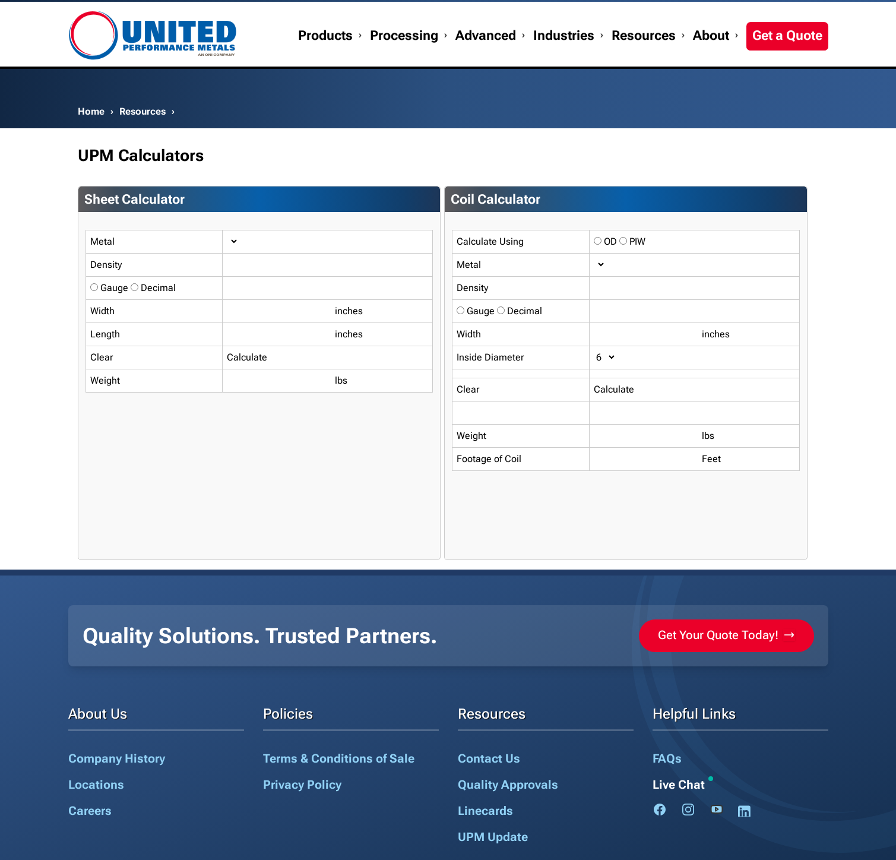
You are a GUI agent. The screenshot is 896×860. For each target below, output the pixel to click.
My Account (720, 16)
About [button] (711, 66)
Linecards (485, 811)
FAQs (667, 758)
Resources (142, 111)
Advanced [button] (485, 66)
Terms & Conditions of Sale (338, 758)
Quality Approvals (508, 784)
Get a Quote (787, 66)
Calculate (247, 357)
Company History (116, 758)
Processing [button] (404, 66)
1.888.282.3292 (790, 16)
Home (91, 111)
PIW (632, 241)
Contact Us (661, 16)
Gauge (109, 287)
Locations (96, 784)
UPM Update (493, 837)
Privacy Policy (302, 784)
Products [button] (325, 66)
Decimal (153, 287)
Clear (101, 357)
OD (605, 241)
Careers (90, 811)
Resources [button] (644, 66)
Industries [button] (563, 66)
